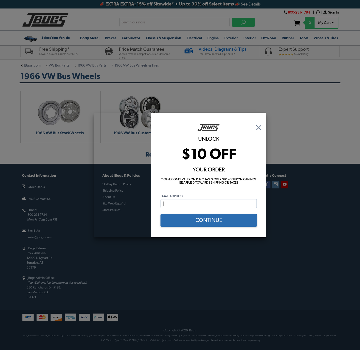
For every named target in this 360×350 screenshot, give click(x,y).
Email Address (171, 196)
